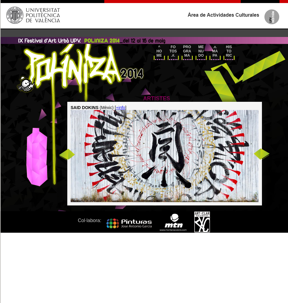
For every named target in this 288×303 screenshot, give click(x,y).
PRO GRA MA (187, 51)
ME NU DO (201, 51)
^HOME (159, 51)
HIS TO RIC (229, 51)
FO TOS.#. (173, 51)
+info (120, 107)
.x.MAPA (215, 51)
